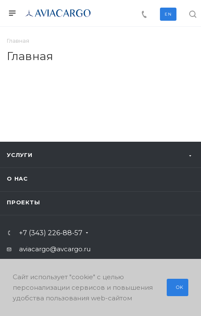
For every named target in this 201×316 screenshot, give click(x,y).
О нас (17, 178)
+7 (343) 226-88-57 (51, 233)
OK (180, 287)
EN (168, 14)
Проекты (23, 202)
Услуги (20, 154)
